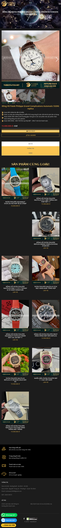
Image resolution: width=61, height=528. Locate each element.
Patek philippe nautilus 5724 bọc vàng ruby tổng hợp (45, 287)
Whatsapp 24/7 (10, 515)
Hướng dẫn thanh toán (8, 506)
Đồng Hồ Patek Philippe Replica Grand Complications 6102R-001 (46, 244)
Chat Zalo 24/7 (10, 520)
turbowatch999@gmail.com (13, 491)
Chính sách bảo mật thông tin (10, 504)
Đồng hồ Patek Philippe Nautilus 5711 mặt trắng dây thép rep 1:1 (45, 200)
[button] (57, 59)
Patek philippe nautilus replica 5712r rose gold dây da (15, 380)
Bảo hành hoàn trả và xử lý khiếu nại (41, 504)
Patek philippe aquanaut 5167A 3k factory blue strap (15, 202)
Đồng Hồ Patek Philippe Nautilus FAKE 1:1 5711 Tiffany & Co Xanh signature (15, 288)
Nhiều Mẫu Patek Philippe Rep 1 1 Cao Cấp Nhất (45, 379)
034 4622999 (31, 135)
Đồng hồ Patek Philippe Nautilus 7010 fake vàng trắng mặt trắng (15, 427)
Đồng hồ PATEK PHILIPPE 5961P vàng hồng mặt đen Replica (45, 335)
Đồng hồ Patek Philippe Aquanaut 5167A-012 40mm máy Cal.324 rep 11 (15, 335)
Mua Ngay (31, 131)
